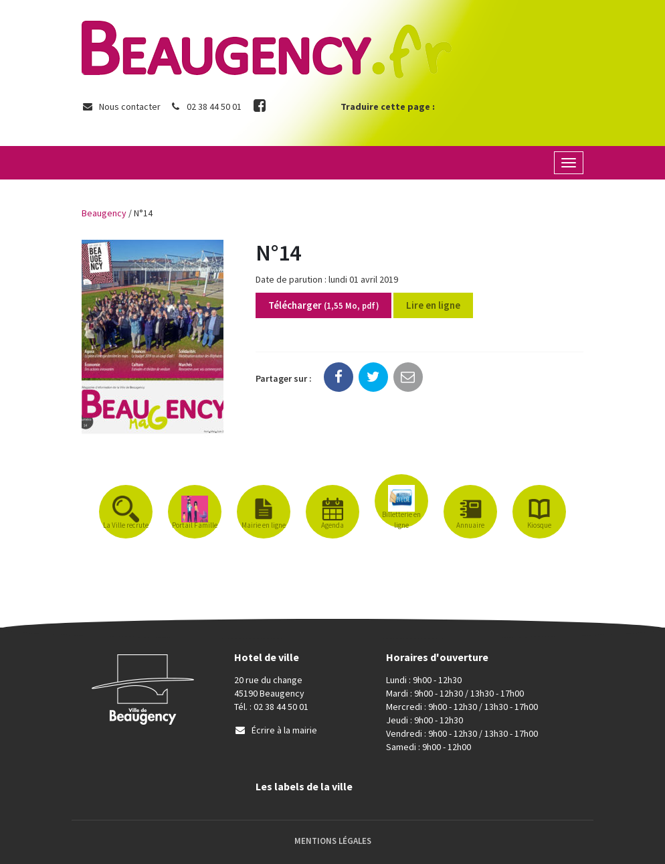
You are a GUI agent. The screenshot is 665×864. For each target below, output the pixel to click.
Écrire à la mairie (275, 730)
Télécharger (323, 305)
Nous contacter (121, 106)
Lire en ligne (433, 305)
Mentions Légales (332, 841)
